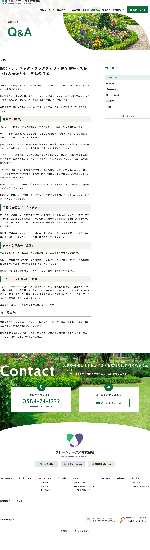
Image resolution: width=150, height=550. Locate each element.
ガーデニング (112, 77)
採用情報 (117, 9)
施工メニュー (63, 9)
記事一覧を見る (127, 115)
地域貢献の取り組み (141, 486)
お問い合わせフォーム (109, 402)
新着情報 (121, 478)
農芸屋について (80, 482)
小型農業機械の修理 (82, 490)
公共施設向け (46, 490)
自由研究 (110, 101)
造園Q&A (95, 9)
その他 (109, 107)
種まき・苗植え (113, 95)
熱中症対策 (111, 89)
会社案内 (106, 9)
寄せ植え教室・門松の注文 (85, 486)
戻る (5, 60)
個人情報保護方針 (7, 519)
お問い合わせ (139, 9)
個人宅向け (45, 482)
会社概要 (136, 482)
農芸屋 (86, 9)
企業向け (44, 486)
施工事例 (76, 9)
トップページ (6, 478)
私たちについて (47, 9)
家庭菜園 (110, 83)
